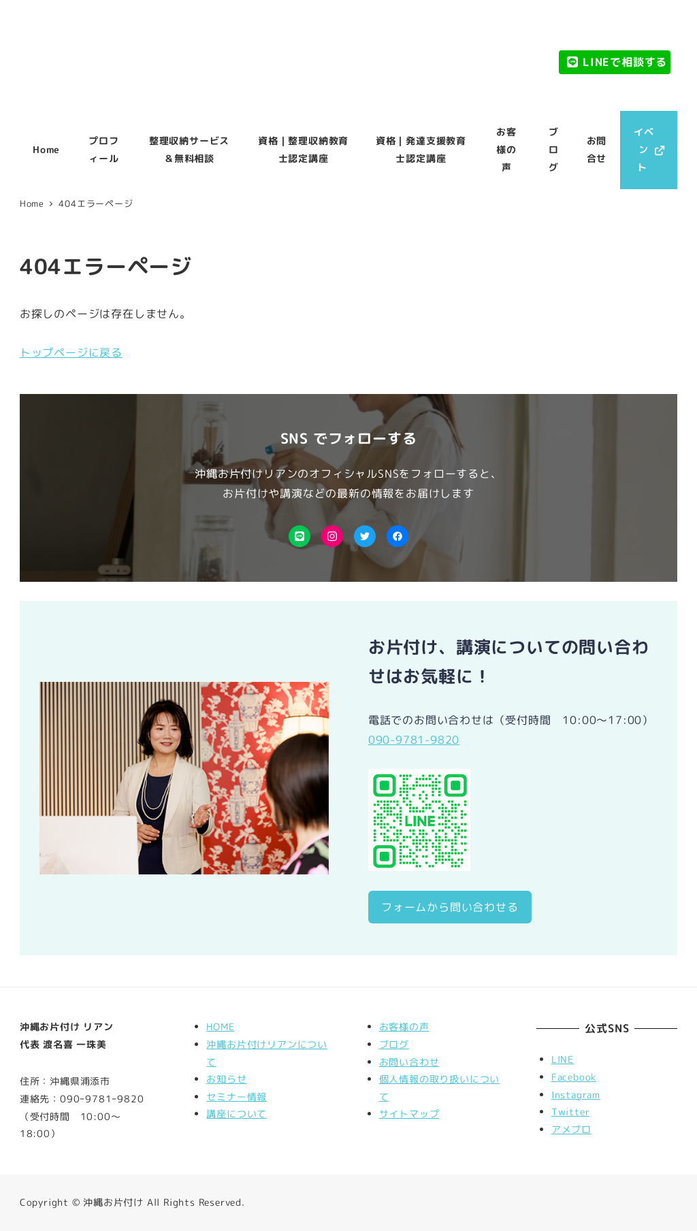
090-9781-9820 (413, 739)
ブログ (394, 1044)
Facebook (573, 1077)
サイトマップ (409, 1114)
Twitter (570, 1112)
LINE (562, 1059)
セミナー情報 (236, 1097)
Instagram (575, 1095)
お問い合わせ (409, 1062)
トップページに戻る (71, 352)
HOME (220, 1027)
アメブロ (571, 1129)
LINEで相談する (616, 61)
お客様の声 (404, 1027)
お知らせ (226, 1079)
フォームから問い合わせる (450, 907)
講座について (236, 1114)
